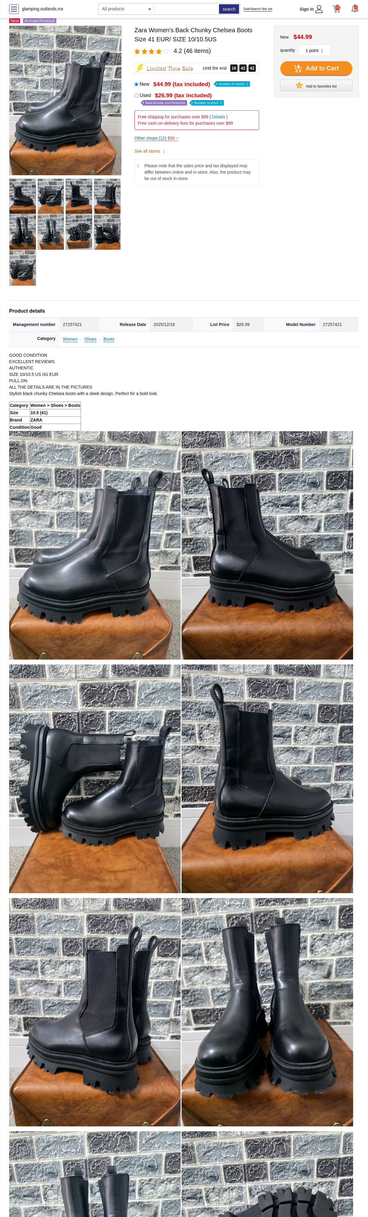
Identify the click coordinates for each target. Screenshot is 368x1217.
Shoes (91, 339)
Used (182, 99)
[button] (355, 8)
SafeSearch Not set (257, 9)
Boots (108, 339)
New (195, 84)
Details (218, 116)
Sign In (307, 9)
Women (70, 339)
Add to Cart (316, 69)
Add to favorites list (316, 85)
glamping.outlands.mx (42, 8)
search (229, 9)
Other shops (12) (156, 138)
